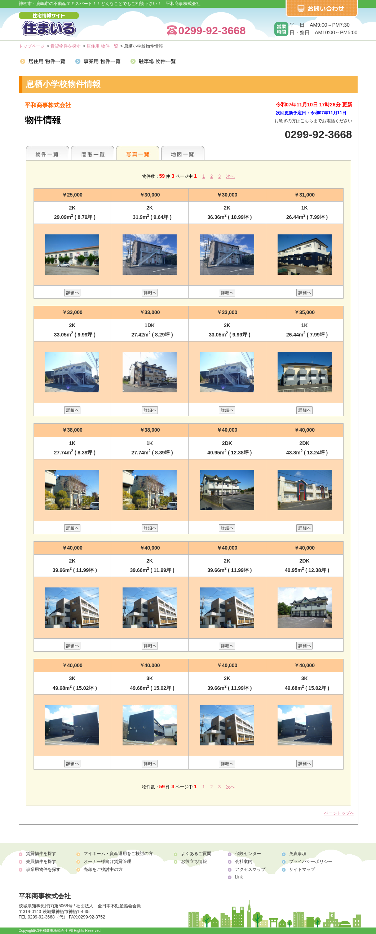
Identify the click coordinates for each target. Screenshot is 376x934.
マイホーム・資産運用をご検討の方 (118, 853)
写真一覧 (137, 153)
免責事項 (297, 853)
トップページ (32, 46)
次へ (230, 176)
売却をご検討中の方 (103, 869)
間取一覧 (92, 153)
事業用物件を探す (43, 869)
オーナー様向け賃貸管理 (107, 861)
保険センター (248, 853)
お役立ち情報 (194, 861)
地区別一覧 (47, 153)
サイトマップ (302, 869)
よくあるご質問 (196, 853)
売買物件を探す (41, 861)
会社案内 (243, 861)
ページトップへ (339, 813)
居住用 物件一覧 (102, 46)
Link (239, 877)
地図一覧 (182, 153)
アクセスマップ (250, 869)
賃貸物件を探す (65, 46)
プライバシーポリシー (310, 861)
